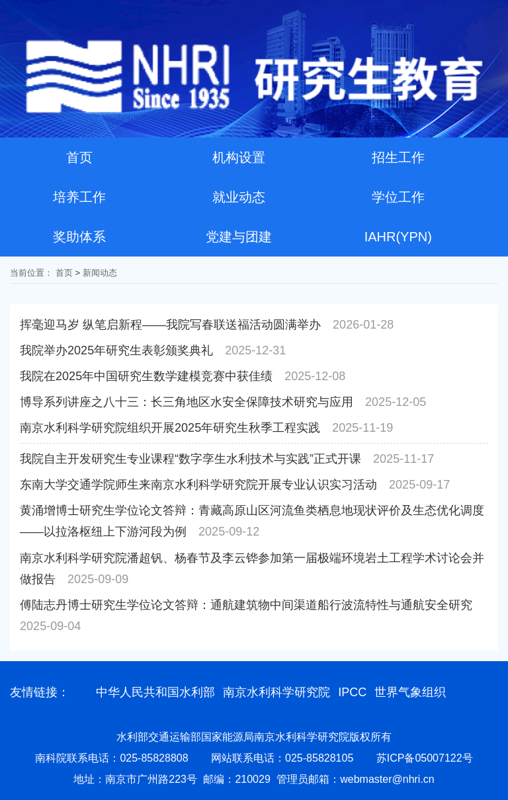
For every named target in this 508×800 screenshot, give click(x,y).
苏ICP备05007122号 (424, 758)
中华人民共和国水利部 (155, 692)
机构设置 (238, 157)
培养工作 (79, 197)
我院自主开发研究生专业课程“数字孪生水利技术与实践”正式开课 (190, 458)
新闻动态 (100, 273)
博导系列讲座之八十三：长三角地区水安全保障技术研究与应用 (186, 402)
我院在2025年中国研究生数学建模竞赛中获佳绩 (146, 376)
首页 (79, 157)
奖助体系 (79, 236)
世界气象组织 (410, 692)
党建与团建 (239, 236)
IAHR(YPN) (398, 236)
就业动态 (238, 197)
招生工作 (398, 157)
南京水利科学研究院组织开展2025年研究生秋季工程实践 (170, 427)
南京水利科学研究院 (276, 692)
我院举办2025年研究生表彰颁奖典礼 (116, 350)
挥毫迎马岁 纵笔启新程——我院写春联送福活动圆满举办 (170, 324)
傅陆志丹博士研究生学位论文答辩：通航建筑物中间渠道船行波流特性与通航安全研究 (246, 605)
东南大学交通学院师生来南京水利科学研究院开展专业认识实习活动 (198, 484)
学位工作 (398, 197)
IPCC (352, 692)
